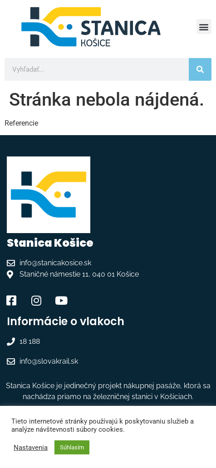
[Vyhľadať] (200, 69)
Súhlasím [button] (72, 447)
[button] (203, 26)
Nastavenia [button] (31, 448)
